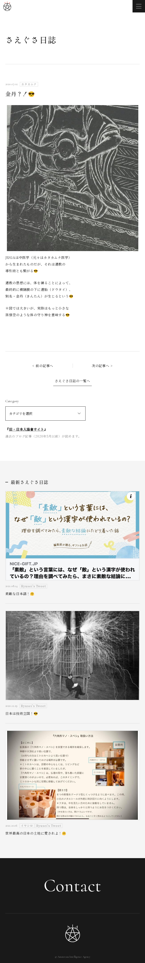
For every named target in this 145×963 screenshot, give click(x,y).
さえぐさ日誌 (30, 39)
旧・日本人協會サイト (26, 429)
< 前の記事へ (42, 365)
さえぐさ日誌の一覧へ (72, 380)
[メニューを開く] (139, 6)
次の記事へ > (102, 365)
